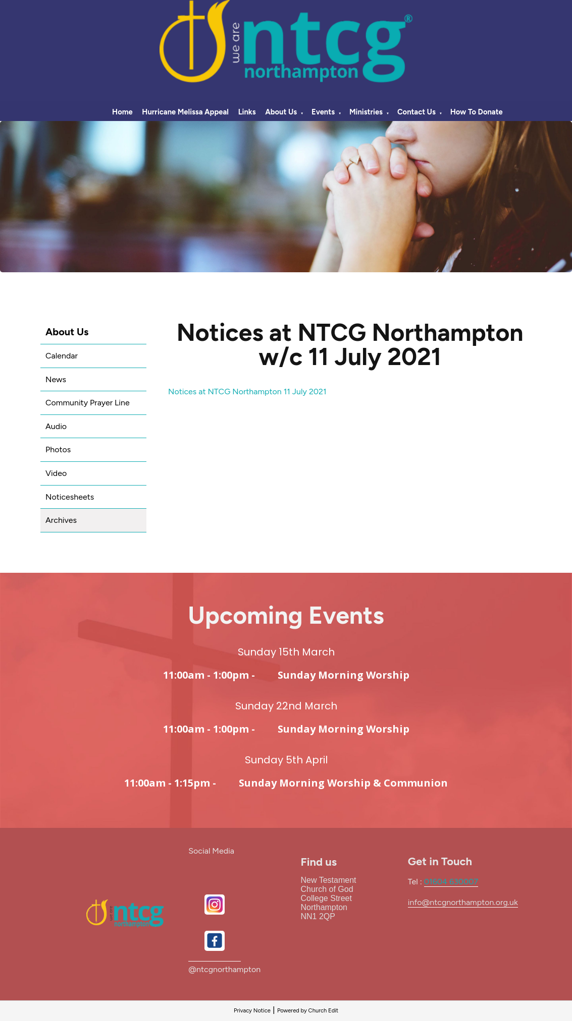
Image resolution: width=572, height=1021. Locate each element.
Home (122, 111)
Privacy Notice (252, 1010)
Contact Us (416, 111)
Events (323, 111)
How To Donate (476, 111)
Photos (58, 449)
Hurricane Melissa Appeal (185, 111)
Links (247, 111)
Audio (56, 426)
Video (56, 473)
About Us (281, 111)
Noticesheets (69, 497)
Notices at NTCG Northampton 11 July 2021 (247, 391)
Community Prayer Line (87, 402)
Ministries (366, 111)
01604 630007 (451, 881)
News (55, 379)
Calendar (61, 356)
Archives (61, 520)
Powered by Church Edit (307, 1010)
